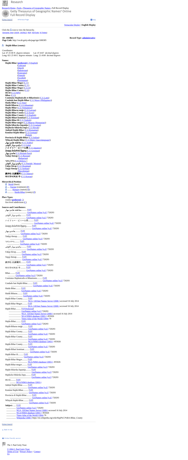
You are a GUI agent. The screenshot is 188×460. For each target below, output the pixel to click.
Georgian (35, 151)
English (34, 63)
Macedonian (23, 171)
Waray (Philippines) (42, 100)
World (10, 184)
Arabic (29, 143)
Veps (24, 103)
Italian (36, 137)
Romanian (33, 130)
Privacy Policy (26, 451)
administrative (88, 38)
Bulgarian (23, 158)
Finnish (21, 75)
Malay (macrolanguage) (40, 140)
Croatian (36, 125)
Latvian (32, 110)
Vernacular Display (72, 25)
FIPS (18, 93)
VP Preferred (27, 309)
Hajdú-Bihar (19, 192)
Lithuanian (28, 105)
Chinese (29, 174)
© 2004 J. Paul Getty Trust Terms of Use (18, 450)
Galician (21, 65)
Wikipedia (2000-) (24, 418)
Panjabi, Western (33, 163)
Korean (29, 176)
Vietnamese (27, 108)
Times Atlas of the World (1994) (34, 319)
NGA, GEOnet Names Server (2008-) (44, 301)
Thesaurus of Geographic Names (36, 8)
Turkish (27, 120)
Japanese (37, 148)
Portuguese (22, 80)
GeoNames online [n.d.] (37, 212)
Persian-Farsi (25, 153)
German (33, 132)
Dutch (20, 68)
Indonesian (22, 70)
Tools (19, 8)
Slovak (35, 127)
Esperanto (22, 73)
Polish (28, 135)
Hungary (16, 189)
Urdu (28, 145)
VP (29, 210)
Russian (26, 156)
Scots (31, 113)
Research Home (9, 8)
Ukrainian (26, 166)
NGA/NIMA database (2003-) (33, 316)
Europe (13, 187)
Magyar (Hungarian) (36, 123)
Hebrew (23, 161)
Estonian (34, 118)
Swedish (21, 78)
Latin (46, 98)
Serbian (25, 168)
